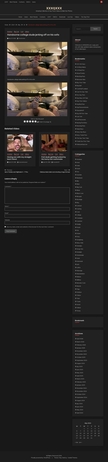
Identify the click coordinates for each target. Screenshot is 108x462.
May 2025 (80, 372)
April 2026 (80, 338)
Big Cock (16, 31)
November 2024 (82, 391)
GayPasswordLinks (82, 107)
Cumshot (79, 221)
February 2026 (81, 345)
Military (79, 280)
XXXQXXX (54, 8)
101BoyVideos (81, 67)
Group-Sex (80, 249)
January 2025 (81, 385)
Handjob (79, 252)
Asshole (79, 175)
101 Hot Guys (81, 64)
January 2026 (81, 348)
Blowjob (79, 196)
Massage (79, 270)
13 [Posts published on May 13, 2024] (77, 433)
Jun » (80, 442)
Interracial (80, 261)
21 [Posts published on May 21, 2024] (80, 435)
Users (34, 2)
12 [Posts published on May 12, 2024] (99, 431)
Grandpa (79, 246)
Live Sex (70, 17)
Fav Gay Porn (85, 17)
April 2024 (80, 413)
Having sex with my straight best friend (19, 158)
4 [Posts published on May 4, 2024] (95, 428)
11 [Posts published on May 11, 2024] (95, 431)
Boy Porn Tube (81, 82)
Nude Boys (80, 129)
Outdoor (79, 292)
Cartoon (79, 205)
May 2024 (80, 410)
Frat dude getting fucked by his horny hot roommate (53, 158)
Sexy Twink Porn (82, 135)
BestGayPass (81, 76)
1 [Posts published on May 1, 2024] (84, 428)
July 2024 (80, 403)
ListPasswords (81, 119)
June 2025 (80, 369)
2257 (6, 2)
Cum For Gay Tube (82, 92)
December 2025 (82, 351)
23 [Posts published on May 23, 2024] (88, 435)
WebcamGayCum (82, 144)
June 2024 (80, 407)
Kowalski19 (56, 162)
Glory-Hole (80, 243)
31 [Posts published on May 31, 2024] (91, 438)
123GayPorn (81, 70)
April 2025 (80, 376)
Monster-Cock (81, 283)
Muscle (79, 286)
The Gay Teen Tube (83, 138)
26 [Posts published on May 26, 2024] (99, 435)
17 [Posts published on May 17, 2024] (91, 433)
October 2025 (81, 357)
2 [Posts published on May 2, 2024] (87, 428)
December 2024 (82, 388)
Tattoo (79, 295)
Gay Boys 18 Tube (82, 98)
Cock (22, 31)
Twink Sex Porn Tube (83, 141)
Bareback (79, 178)
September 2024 (82, 397)
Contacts (22, 2)
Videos (77, 17)
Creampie (79, 218)
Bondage (79, 199)
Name (7, 206)
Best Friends (13, 2)
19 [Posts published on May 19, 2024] (99, 433)
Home (20, 17)
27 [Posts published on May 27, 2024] (77, 438)
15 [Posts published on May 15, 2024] (84, 433)
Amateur (9, 31)
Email (7, 213)
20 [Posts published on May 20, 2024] (77, 435)
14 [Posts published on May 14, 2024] (80, 433)
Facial (78, 227)
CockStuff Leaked (82, 89)
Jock (78, 264)
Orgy (78, 289)
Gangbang (80, 239)
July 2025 (80, 366)
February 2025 (81, 382)
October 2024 (81, 394)
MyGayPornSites (82, 123)
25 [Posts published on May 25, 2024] (95, 435)
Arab (78, 165)
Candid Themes (72, 457)
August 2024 (81, 400)
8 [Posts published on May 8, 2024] (84, 431)
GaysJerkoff (80, 110)
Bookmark (62, 17)
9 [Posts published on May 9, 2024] (87, 431)
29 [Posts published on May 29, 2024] (84, 438)
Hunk (78, 258)
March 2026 (80, 342)
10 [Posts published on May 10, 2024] (91, 431)
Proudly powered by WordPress (41, 457)
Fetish (78, 233)
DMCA (28, 2)
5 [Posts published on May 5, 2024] (98, 428)
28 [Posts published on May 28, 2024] (80, 438)
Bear (78, 184)
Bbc (78, 181)
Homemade (80, 255)
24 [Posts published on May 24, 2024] (91, 435)
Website (7, 220)
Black (78, 190)
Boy (78, 202)
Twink (78, 301)
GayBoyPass (81, 104)
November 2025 (82, 354)
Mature (79, 277)
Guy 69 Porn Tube (82, 113)
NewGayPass (81, 126)
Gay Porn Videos (82, 101)
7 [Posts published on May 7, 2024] (80, 431)
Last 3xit (79, 116)
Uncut (78, 304)
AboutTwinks (81, 73)
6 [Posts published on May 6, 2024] (76, 431)
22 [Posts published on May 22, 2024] (84, 435)
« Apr (76, 442)
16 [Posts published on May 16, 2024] (88, 433)
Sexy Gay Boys (81, 132)
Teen (78, 298)
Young (78, 311)
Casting (79, 209)
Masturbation (81, 273)
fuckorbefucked (23, 162)
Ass (78, 171)
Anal (78, 162)
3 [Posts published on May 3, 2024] (91, 428)
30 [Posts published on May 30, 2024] (88, 438)
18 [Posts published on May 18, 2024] (95, 433)
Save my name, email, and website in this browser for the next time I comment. (30, 227)
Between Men (81, 79)
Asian (78, 168)
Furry (78, 236)
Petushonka (21, 38)
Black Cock (80, 193)
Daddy (79, 224)
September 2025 (82, 360)
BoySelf (79, 85)
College (79, 215)
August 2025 (81, 363)
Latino (78, 267)
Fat (78, 230)
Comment (8, 186)
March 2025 (80, 379)
